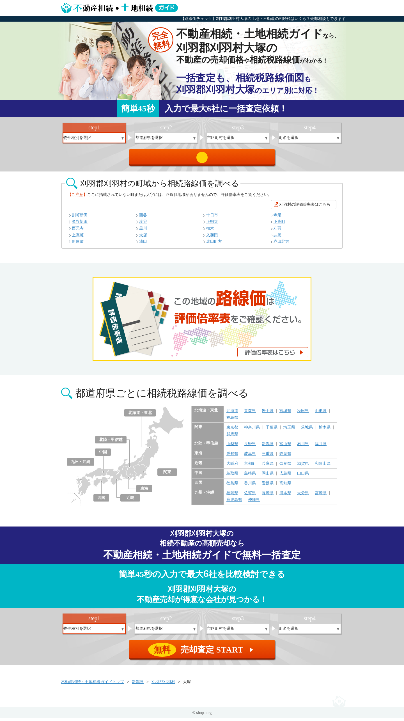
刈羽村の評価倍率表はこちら (304, 207)
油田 (143, 244)
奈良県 (285, 466)
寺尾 (277, 218)
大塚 (143, 238)
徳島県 (232, 486)
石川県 (303, 447)
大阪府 (232, 466)
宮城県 (285, 414)
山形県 (321, 414)
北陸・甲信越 (111, 442)
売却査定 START (202, 159)
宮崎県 (321, 496)
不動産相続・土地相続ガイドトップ (92, 685)
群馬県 (232, 437)
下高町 (279, 224)
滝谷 (143, 224)
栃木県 (324, 430)
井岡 (277, 238)
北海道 (232, 414)
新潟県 (268, 447)
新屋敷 (78, 244)
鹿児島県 (234, 503)
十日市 (212, 218)
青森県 (250, 414)
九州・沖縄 (80, 465)
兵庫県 (268, 466)
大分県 (303, 496)
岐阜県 (250, 457)
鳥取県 (232, 476)
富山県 (285, 447)
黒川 (143, 231)
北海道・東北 (140, 415)
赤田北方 (281, 244)
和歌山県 (322, 466)
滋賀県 (303, 466)
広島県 (285, 476)
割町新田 (80, 218)
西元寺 (78, 231)
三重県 (268, 457)
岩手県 (268, 414)
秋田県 (303, 414)
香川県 (250, 486)
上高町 (78, 238)
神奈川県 (252, 430)
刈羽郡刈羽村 (163, 685)
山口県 (303, 476)
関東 (167, 475)
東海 (144, 491)
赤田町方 (214, 244)
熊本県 (285, 496)
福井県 (321, 447)
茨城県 (307, 430)
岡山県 (268, 476)
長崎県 (268, 496)
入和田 (212, 238)
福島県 (232, 420)
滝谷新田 (80, 224)
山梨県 (232, 447)
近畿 (130, 500)
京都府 (250, 466)
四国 (101, 500)
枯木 (210, 231)
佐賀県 (250, 496)
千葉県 (271, 430)
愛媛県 (268, 486)
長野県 (250, 447)
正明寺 (212, 224)
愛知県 (232, 457)
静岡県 (285, 457)
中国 (103, 455)
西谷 (143, 218)
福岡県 (232, 496)
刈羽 (277, 231)
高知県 (285, 486)
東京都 (232, 430)
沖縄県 (254, 503)
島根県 (250, 476)
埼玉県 (289, 430)
